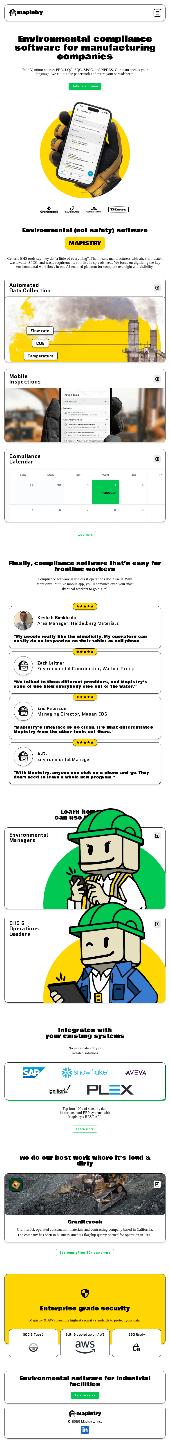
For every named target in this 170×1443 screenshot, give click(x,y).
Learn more (85, 1129)
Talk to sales (85, 1395)
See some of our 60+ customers (85, 1252)
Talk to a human (85, 86)
